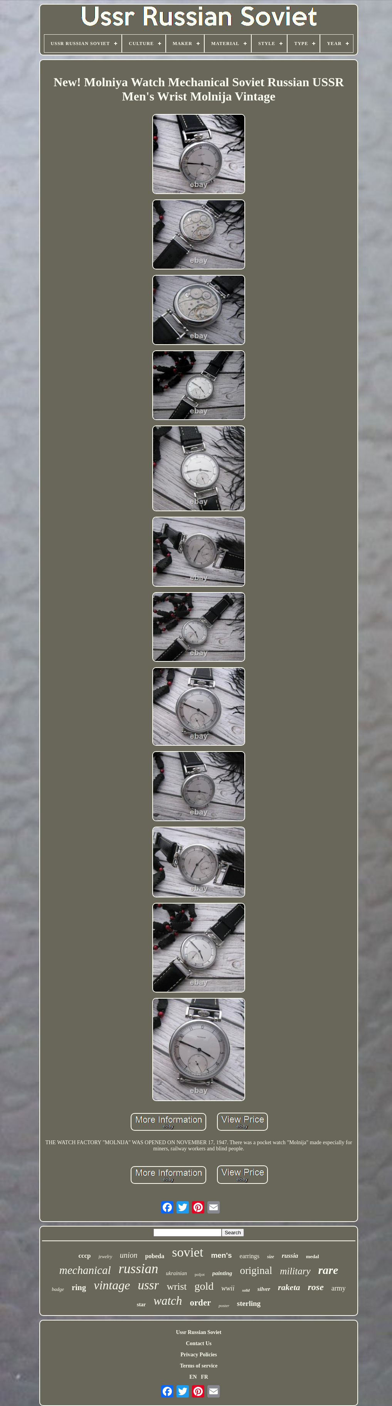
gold (204, 1286)
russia (290, 1255)
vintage (112, 1285)
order (200, 1302)
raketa (289, 1287)
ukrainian (176, 1273)
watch (167, 1300)
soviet (187, 1252)
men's (221, 1255)
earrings (250, 1256)
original (256, 1270)
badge (58, 1289)
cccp (84, 1255)
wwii (227, 1288)
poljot (200, 1274)
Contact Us (199, 1343)
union (129, 1255)
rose (316, 1287)
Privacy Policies (198, 1354)
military (295, 1271)
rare (328, 1270)
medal (312, 1256)
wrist (177, 1286)
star (141, 1304)
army (338, 1288)
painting (222, 1273)
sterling (249, 1303)
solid (245, 1290)
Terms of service (198, 1366)
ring (79, 1287)
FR (204, 1377)
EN (193, 1377)
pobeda (154, 1256)
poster (224, 1305)
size (270, 1256)
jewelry (105, 1256)
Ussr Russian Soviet (199, 1332)
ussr (148, 1285)
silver (263, 1289)
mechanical (85, 1270)
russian (138, 1268)
